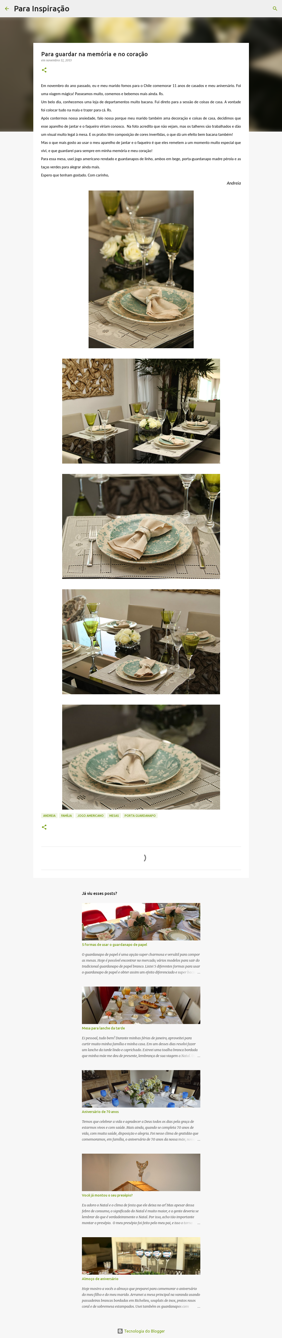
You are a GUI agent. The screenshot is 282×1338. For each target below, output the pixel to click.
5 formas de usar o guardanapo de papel (114, 945)
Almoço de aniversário (100, 1279)
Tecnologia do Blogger (141, 1331)
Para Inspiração (42, 8)
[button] (44, 70)
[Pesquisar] (76, 9)
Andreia (49, 815)
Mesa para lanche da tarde (103, 1028)
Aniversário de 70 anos (100, 1112)
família (66, 815)
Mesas (114, 815)
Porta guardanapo (140, 815)
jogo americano (90, 815)
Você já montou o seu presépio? (107, 1195)
